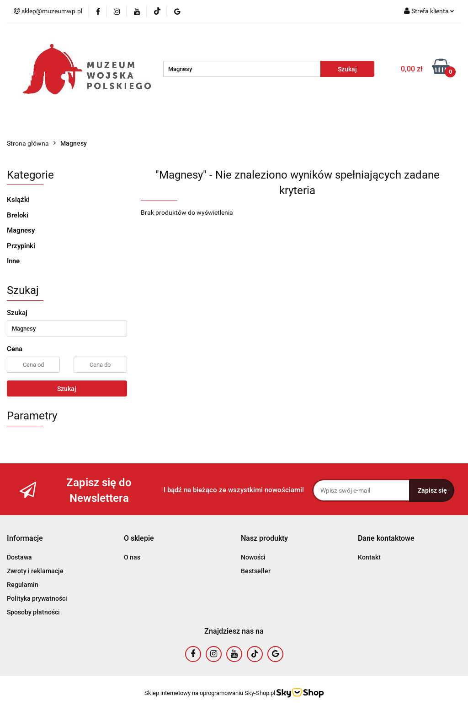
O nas (132, 557)
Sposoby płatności (33, 612)
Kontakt (369, 557)
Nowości (253, 557)
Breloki (17, 215)
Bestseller (256, 571)
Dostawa (19, 557)
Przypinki (21, 246)
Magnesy (21, 230)
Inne (13, 261)
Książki (18, 200)
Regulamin (22, 584)
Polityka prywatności (37, 598)
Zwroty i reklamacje (35, 571)
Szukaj (66, 388)
